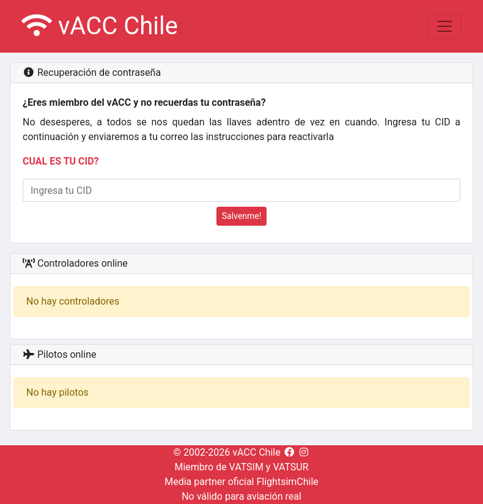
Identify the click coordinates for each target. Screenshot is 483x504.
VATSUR (290, 467)
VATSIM (246, 467)
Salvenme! (242, 216)
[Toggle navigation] (444, 26)
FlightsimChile (287, 481)
